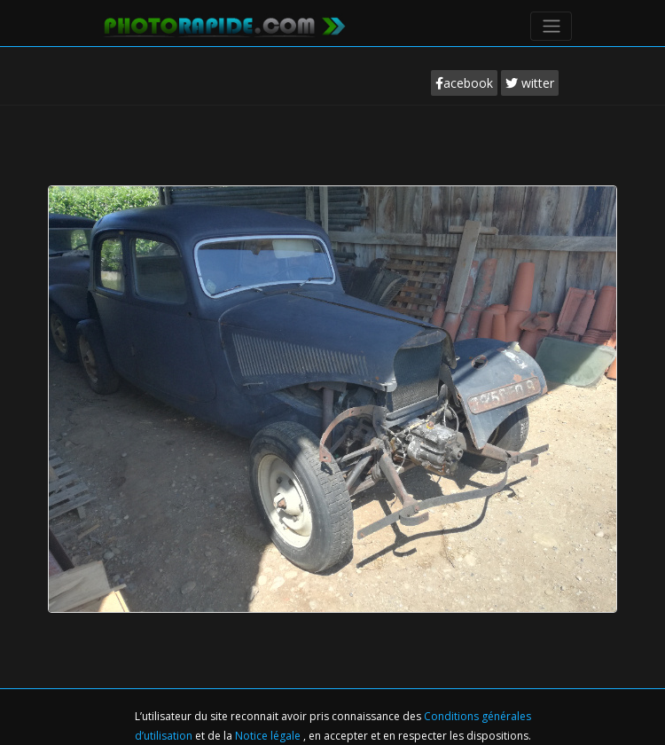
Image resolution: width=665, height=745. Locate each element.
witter (529, 82)
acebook (464, 82)
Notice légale (269, 735)
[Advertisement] (332, 158)
